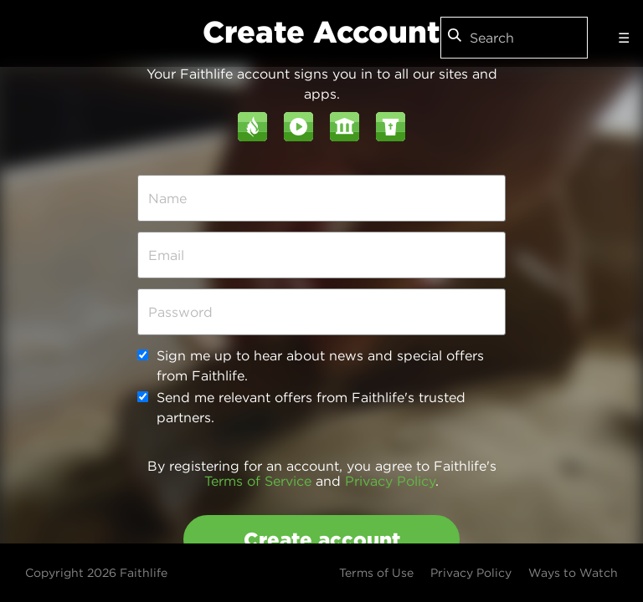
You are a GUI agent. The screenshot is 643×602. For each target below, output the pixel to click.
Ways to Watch (573, 572)
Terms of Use (376, 572)
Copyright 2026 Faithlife (96, 572)
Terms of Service (257, 480)
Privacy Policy (390, 480)
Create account (322, 539)
